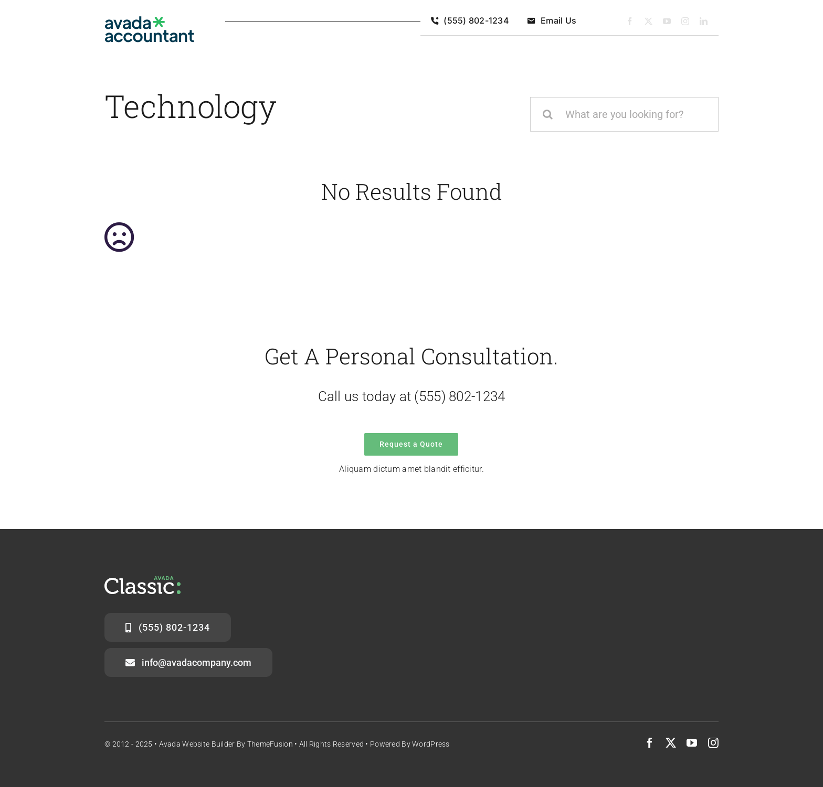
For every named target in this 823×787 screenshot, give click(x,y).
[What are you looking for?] (624, 114)
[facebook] (630, 21)
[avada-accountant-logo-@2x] (149, 21)
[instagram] (685, 21)
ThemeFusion (270, 744)
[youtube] (667, 21)
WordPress (431, 744)
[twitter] (648, 21)
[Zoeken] (547, 114)
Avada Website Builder (197, 744)
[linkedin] (704, 21)
